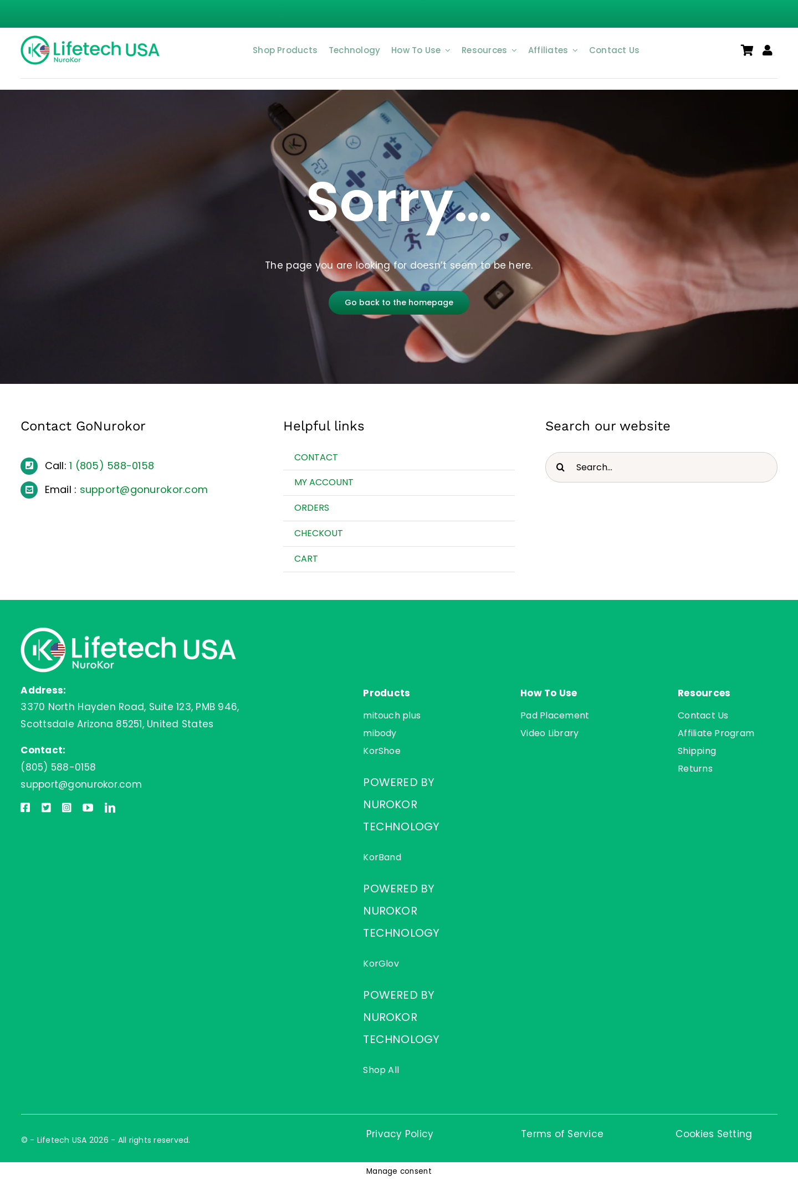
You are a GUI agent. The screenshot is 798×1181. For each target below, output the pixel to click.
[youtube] (88, 807)
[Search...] (661, 467)
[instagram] (66, 807)
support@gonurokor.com (144, 489)
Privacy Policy (400, 1134)
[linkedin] (110, 807)
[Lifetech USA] (92, 40)
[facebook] (25, 807)
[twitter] (46, 807)
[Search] (560, 467)
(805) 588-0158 (115, 466)
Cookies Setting (714, 1134)
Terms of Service (562, 1134)
